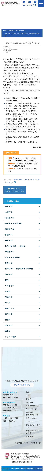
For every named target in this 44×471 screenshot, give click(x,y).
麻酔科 (8, 331)
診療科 (28, 399)
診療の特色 (22, 43)
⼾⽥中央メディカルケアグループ (28, 443)
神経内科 (8, 240)
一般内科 (8, 206)
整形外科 (8, 263)
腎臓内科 (8, 235)
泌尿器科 (8, 274)
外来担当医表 (14, 43)
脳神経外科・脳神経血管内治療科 (19, 269)
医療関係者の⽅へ (33, 405)
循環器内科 (9, 229)
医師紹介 (37, 43)
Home (5, 30)
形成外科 (8, 297)
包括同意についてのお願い (33, 432)
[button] (14, 190)
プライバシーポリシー (33, 426)
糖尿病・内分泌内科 (13, 223)
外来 (28, 392)
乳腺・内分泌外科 (12, 257)
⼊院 (28, 395)
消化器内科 (9, 218)
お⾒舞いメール (32, 415)
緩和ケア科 (9, 308)
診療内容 (7, 43)
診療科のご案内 (14, 30)
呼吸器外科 (9, 252)
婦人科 (22, 30)
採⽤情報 (29, 412)
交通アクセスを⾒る (22, 385)
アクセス (29, 421)
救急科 (8, 320)
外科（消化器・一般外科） (16, 246)
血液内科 (8, 212)
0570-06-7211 (12, 394)
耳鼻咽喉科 (9, 286)
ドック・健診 (10, 337)
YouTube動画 (14, 49)
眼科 (7, 280)
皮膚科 (8, 291)
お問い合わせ (31, 418)
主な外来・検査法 (29, 43)
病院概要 (29, 402)
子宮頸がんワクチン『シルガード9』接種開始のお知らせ (7, 49)
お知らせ (29, 436)
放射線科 (8, 325)
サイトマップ (31, 409)
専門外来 (8, 314)
